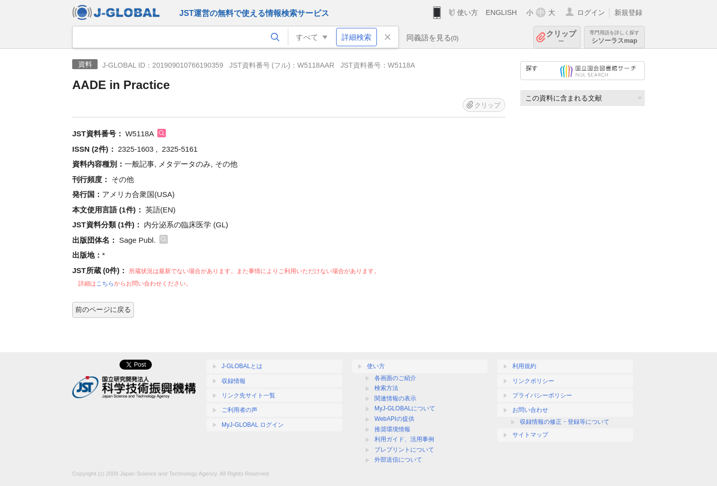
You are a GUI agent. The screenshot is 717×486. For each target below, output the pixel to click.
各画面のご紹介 (395, 378)
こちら (105, 283)
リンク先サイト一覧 (248, 395)
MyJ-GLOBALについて (404, 408)
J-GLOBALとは (242, 366)
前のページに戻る (103, 309)
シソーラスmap (614, 37)
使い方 (467, 12)
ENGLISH (501, 12)
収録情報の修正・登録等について (564, 421)
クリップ (561, 37)
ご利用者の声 (239, 409)
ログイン (591, 12)
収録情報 (233, 381)
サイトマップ (530, 434)
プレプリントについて (404, 449)
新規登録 (628, 12)
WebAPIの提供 (394, 418)
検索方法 (386, 388)
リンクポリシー (533, 381)
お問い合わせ (530, 409)
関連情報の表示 (395, 398)
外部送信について (398, 459)
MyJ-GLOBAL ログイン (253, 424)
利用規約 (524, 366)
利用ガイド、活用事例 (404, 439)
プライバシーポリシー (542, 395)
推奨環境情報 (392, 429)
